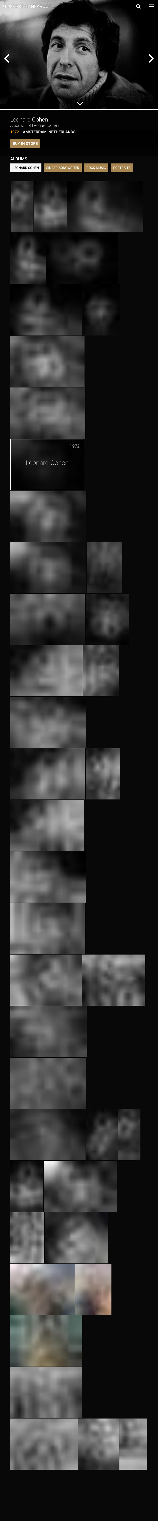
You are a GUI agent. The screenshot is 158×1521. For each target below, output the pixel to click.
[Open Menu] (151, 6)
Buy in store (25, 143)
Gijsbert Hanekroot (27, 6)
